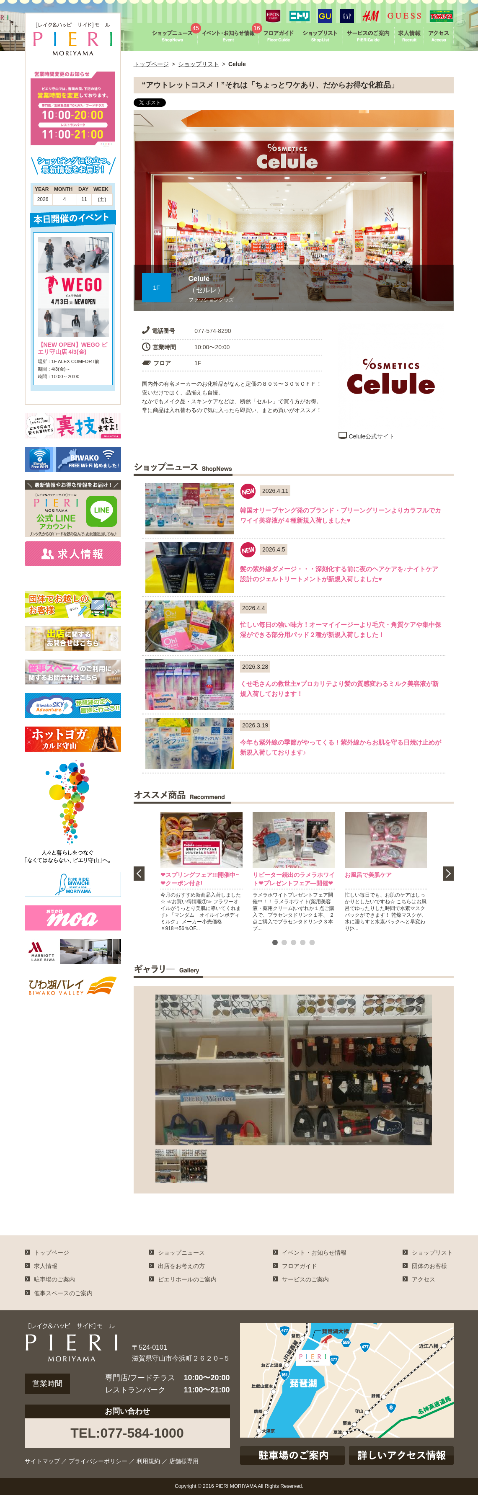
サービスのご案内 (305, 1279)
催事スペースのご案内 (63, 1293)
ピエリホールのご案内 (187, 1279)
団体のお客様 (429, 1266)
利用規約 (148, 1461)
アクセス (423, 1279)
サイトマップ (42, 1461)
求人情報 (45, 1266)
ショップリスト (198, 64)
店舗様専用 (184, 1461)
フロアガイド (299, 1266)
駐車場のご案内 (54, 1279)
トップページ (151, 64)
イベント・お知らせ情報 (314, 1252)
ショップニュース (181, 1252)
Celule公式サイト (366, 436)
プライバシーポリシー (98, 1461)
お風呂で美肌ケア (368, 874)
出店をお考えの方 (181, 1266)
